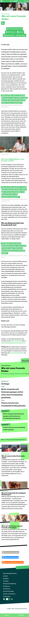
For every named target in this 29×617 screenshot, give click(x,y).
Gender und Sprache (9, 593)
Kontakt (5, 576)
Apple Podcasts (9, 35)
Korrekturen (6, 588)
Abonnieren (21, 35)
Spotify (20, 32)
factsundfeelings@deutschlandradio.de (13, 343)
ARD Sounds (10, 32)
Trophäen (6, 581)
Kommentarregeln (8, 591)
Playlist (22, 615)
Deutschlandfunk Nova (10, 573)
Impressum (6, 586)
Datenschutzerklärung (9, 583)
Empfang (5, 578)
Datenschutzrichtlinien (16, 352)
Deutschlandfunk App (14, 29)
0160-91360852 (16, 340)
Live (7, 615)
